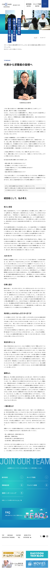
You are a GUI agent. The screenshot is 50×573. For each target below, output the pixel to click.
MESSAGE (10, 535)
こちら (18, 500)
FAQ (19, 537)
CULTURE (18, 535)
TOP (3, 535)
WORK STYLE (27, 535)
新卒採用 (5, 477)
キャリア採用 (32, 477)
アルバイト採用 (32, 485)
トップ (35, 37)
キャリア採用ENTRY (37, 5)
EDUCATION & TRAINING (8, 537)
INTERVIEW (26, 537)
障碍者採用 (6, 485)
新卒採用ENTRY (28, 5)
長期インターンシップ (10, 493)
